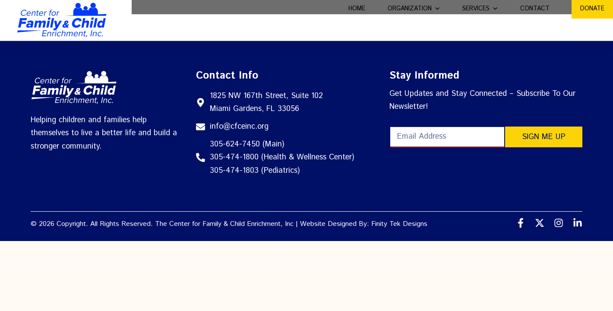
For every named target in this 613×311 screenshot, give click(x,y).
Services (480, 20)
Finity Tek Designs (399, 224)
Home (356, 20)
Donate (592, 20)
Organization (414, 20)
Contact (535, 20)
